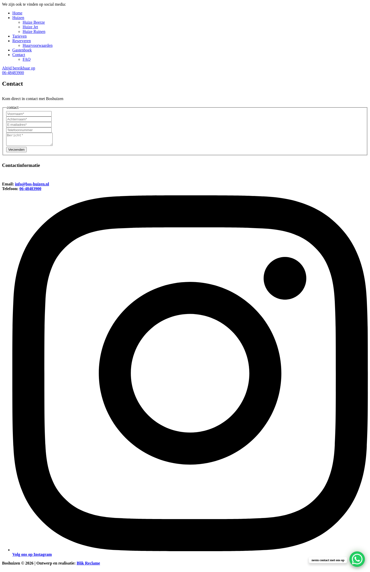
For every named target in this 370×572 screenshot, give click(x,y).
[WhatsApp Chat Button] (357, 559)
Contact (18, 54)
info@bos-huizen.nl (32, 186)
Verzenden (16, 152)
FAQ (27, 59)
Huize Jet (30, 27)
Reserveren (21, 41)
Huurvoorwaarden (37, 45)
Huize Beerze (34, 22)
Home (17, 13)
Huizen (18, 17)
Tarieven (19, 36)
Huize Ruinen (34, 31)
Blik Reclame (88, 565)
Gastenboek (22, 50)
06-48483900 (30, 191)
